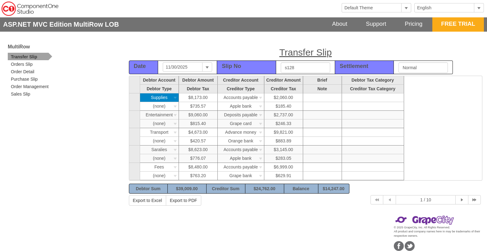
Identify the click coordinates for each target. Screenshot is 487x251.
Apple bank (247, 106)
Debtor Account (159, 80)
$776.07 (198, 158)
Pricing (413, 23)
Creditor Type (241, 88)
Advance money (244, 132)
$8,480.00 (197, 166)
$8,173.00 (197, 97)
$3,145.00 (283, 149)
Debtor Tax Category (373, 80)
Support (376, 23)
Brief (322, 80)
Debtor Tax (198, 88)
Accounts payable (244, 97)
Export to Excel (147, 200)
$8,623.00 (197, 149)
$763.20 (198, 175)
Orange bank (246, 141)
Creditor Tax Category (372, 88)
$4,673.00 (197, 132)
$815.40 (198, 123)
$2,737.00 (283, 114)
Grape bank (246, 176)
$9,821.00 (283, 132)
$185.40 (283, 106)
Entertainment (162, 115)
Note (322, 88)
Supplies (165, 97)
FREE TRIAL (458, 23)
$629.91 (283, 175)
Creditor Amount (283, 80)
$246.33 (283, 123)
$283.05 (283, 158)
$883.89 (283, 140)
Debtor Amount (198, 80)
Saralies (164, 150)
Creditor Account (240, 80)
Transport (164, 132)
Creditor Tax (283, 88)
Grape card (247, 123)
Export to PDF (183, 200)
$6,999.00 (283, 166)
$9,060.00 (197, 114)
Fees (166, 167)
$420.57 (198, 140)
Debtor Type (159, 88)
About (339, 23)
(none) (165, 106)
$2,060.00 (283, 97)
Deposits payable (244, 115)
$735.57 (198, 106)
